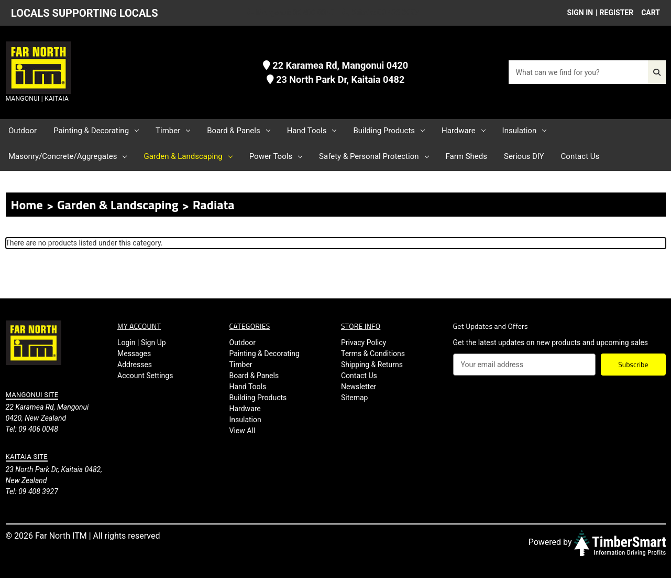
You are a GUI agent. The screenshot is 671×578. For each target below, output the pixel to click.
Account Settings (145, 375)
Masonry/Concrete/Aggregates (67, 156)
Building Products (389, 130)
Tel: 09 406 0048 (32, 429)
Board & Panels (238, 130)
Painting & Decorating (96, 130)
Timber (173, 130)
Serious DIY (524, 156)
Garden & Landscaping (188, 156)
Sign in (580, 12)
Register (617, 12)
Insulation (524, 130)
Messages (134, 353)
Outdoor (22, 130)
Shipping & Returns (372, 364)
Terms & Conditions (373, 353)
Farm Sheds (466, 156)
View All (242, 430)
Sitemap (354, 397)
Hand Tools (312, 130)
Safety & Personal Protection (373, 156)
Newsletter (358, 386)
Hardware (464, 130)
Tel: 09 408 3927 (32, 491)
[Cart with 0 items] (647, 13)
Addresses (134, 364)
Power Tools (275, 156)
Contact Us (580, 156)
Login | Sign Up (141, 342)
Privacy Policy (363, 342)
